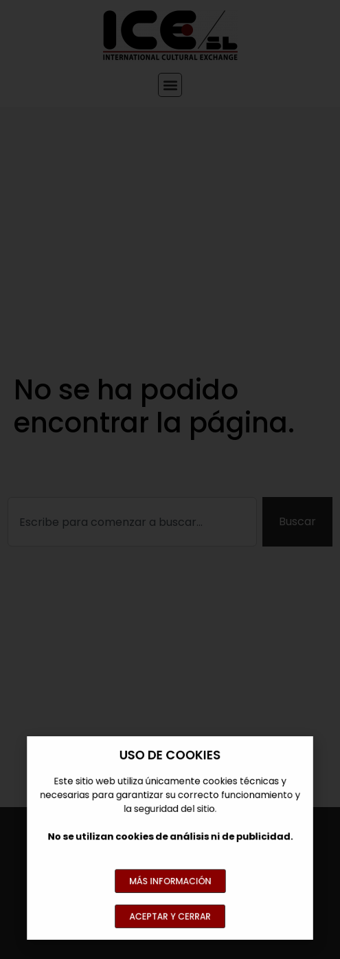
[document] (170, 479)
